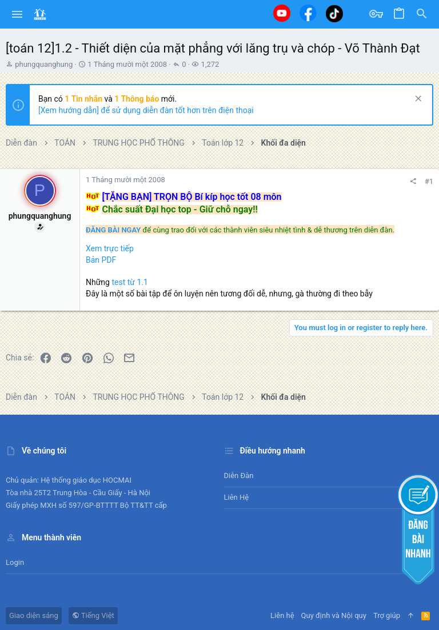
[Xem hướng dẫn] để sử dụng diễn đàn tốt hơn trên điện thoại (146, 110)
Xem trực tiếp (110, 248)
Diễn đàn (239, 475)
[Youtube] (282, 13)
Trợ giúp (386, 615)
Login (15, 562)
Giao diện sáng (33, 615)
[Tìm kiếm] (421, 14)
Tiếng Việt (93, 615)
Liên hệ (236, 497)
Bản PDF (101, 259)
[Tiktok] (334, 13)
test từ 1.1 (129, 282)
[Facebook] (308, 12)
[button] (17, 14)
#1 (429, 181)
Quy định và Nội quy (333, 615)
